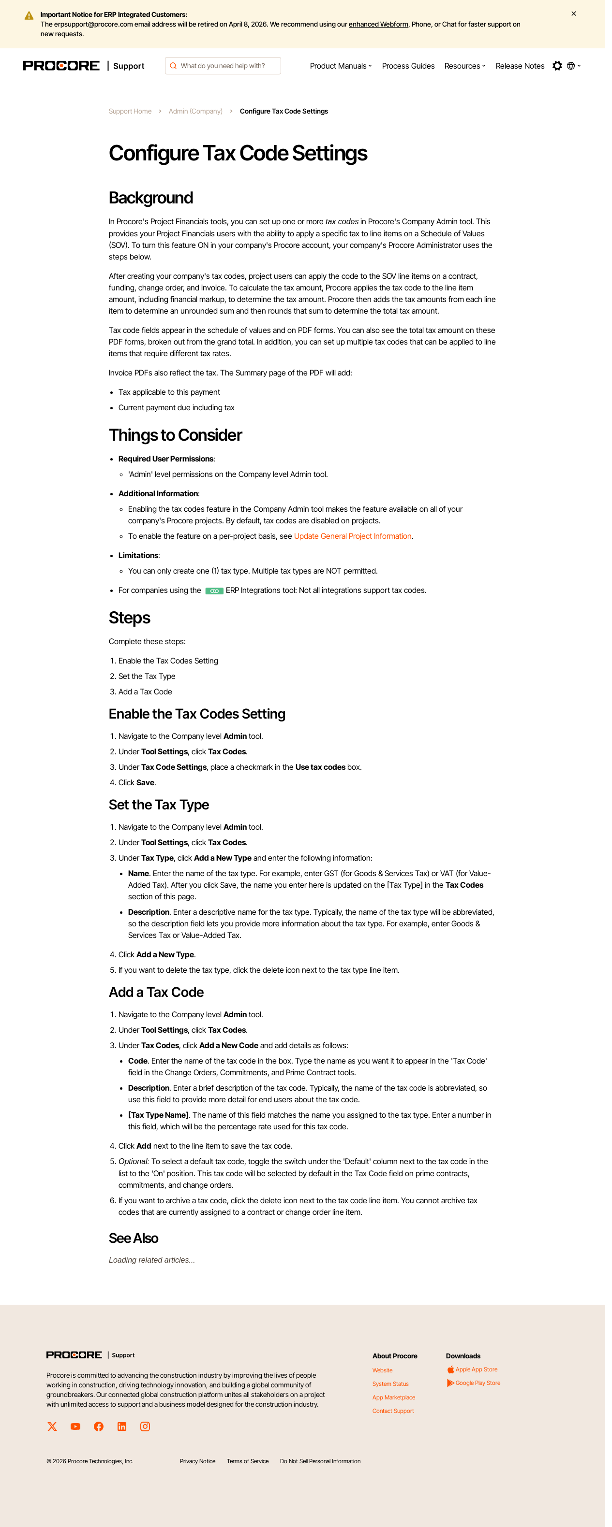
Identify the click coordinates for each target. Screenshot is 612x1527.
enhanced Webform (378, 24)
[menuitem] (341, 66)
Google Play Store (473, 1383)
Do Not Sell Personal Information (320, 1461)
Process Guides (408, 66)
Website (382, 1370)
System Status (391, 1383)
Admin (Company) (196, 111)
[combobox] (223, 65)
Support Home (130, 111)
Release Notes (520, 66)
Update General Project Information (353, 536)
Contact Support (393, 1410)
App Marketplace (394, 1397)
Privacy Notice (197, 1461)
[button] (341, 66)
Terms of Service (248, 1461)
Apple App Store (471, 1369)
